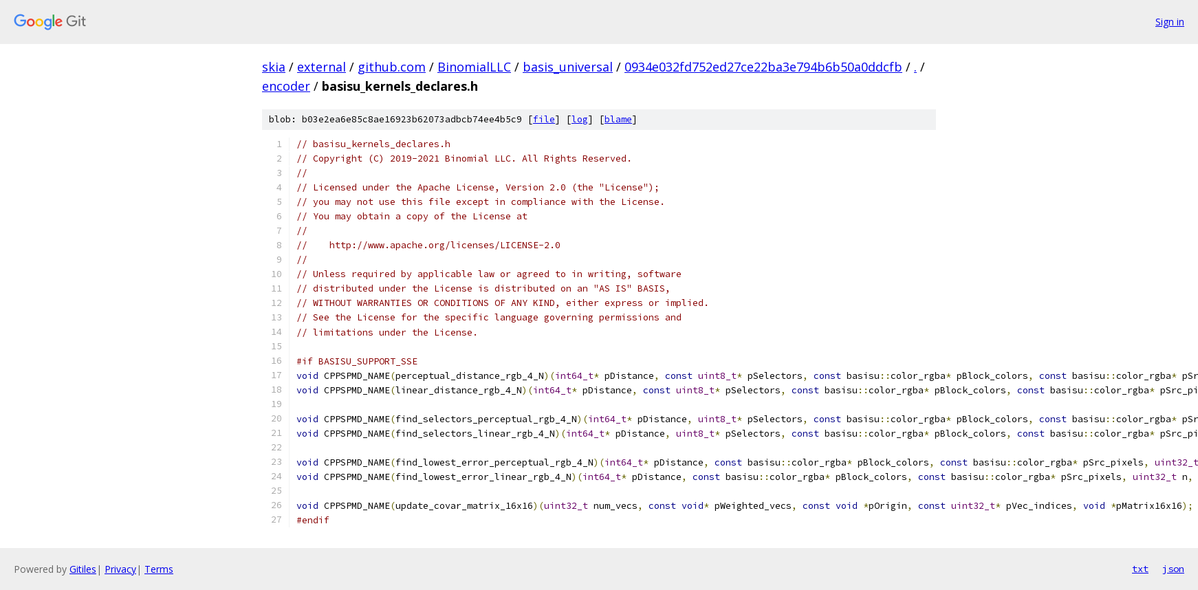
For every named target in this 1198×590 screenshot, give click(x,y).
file (544, 119)
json (1173, 568)
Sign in (1169, 21)
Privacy (120, 569)
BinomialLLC (474, 66)
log (579, 119)
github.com (392, 66)
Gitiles (82, 569)
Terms (158, 569)
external (321, 66)
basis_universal (568, 66)
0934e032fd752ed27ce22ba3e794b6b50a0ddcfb (763, 66)
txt (1140, 568)
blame (618, 119)
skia (273, 66)
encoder (286, 86)
